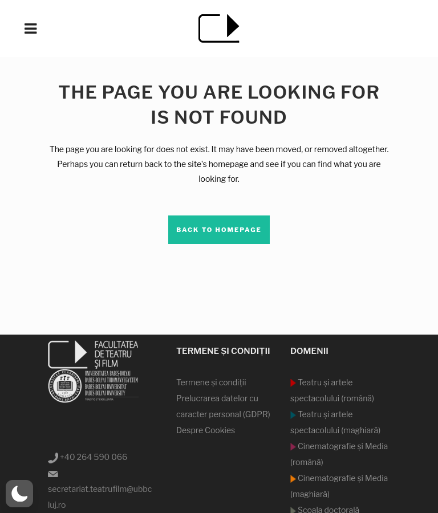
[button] (19, 493)
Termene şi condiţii (211, 382)
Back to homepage (219, 230)
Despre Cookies (205, 430)
